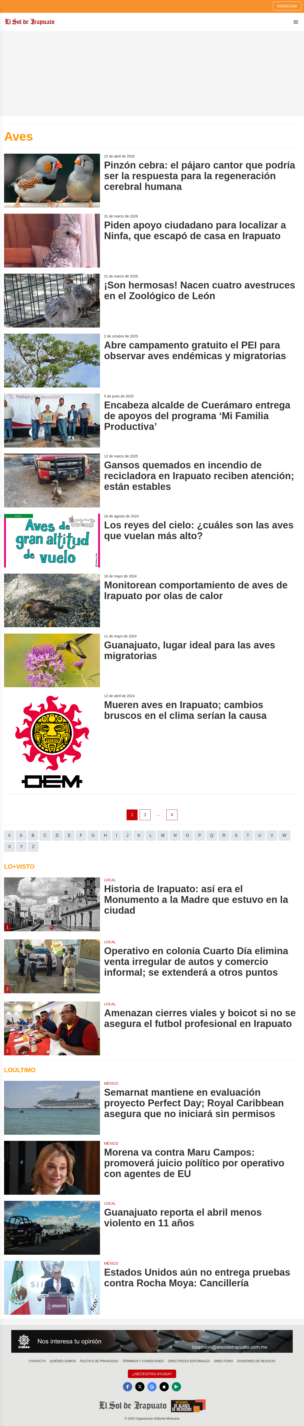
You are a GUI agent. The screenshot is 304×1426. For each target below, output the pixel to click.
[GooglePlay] (176, 1386)
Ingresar (287, 6)
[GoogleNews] (151, 1386)
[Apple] (164, 1386)
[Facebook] (127, 1386)
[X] (139, 1386)
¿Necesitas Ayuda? (152, 1374)
